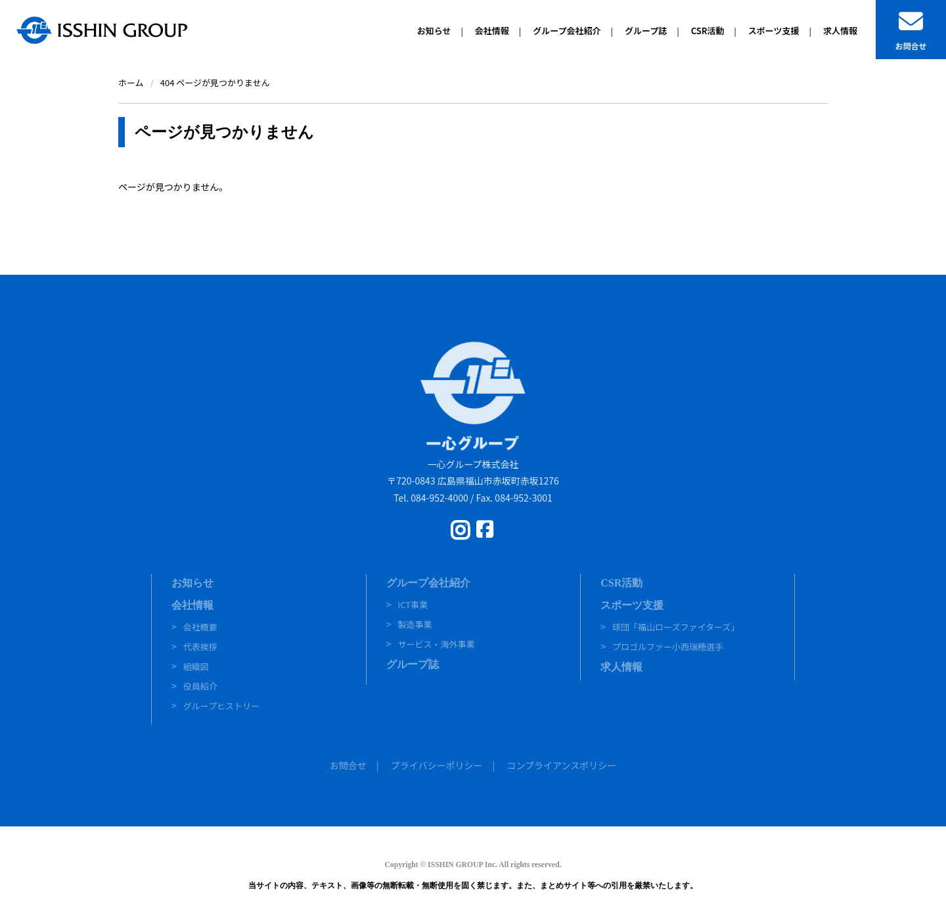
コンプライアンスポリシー (561, 765)
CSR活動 (621, 582)
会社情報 (192, 605)
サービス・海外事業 (435, 644)
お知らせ (192, 582)
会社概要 (200, 627)
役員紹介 (200, 686)
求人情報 (621, 667)
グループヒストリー (221, 705)
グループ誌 (412, 664)
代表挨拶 (200, 646)
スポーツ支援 (632, 605)
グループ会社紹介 (428, 582)
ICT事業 (412, 604)
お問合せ (348, 765)
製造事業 (414, 624)
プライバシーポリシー (437, 765)
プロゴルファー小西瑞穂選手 (667, 646)
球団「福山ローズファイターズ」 (675, 627)
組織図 (196, 666)
